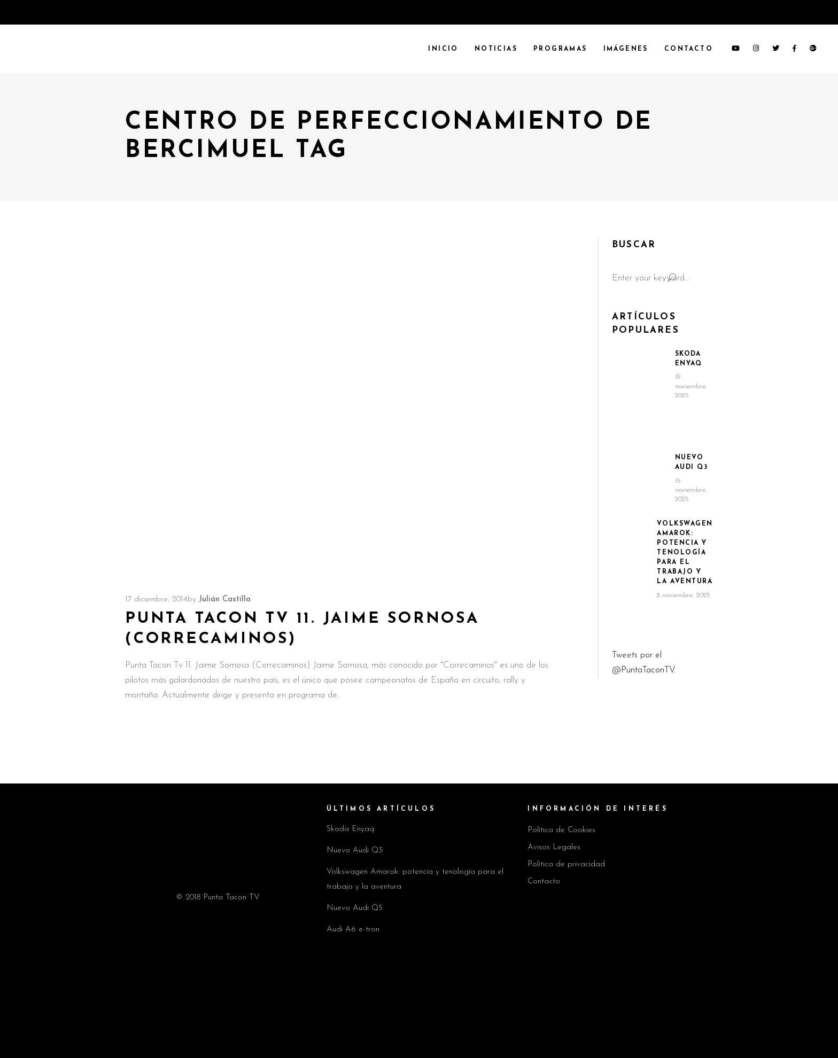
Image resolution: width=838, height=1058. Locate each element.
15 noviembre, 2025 (691, 490)
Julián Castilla (225, 599)
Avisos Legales (553, 847)
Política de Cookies (561, 830)
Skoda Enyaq (350, 829)
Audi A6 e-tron (353, 930)
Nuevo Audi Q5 (355, 908)
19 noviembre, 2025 (691, 386)
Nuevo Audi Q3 (355, 851)
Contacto (543, 881)
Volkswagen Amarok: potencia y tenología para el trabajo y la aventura (685, 553)
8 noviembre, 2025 (683, 595)
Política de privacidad (566, 864)
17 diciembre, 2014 (156, 599)
